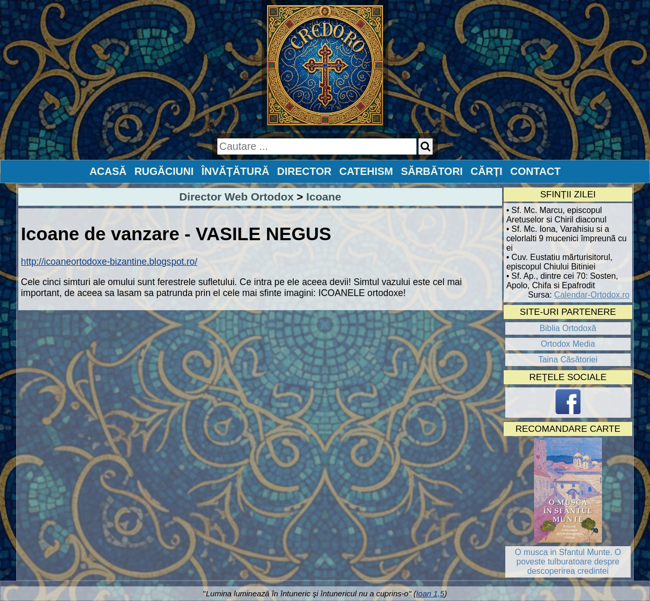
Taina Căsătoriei (568, 359)
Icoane (323, 197)
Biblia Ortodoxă (568, 328)
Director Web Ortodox (236, 197)
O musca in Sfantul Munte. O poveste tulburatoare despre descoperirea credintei (568, 561)
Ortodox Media (568, 343)
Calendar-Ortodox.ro (592, 294)
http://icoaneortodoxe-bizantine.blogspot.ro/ (109, 261)
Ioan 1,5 (430, 593)
